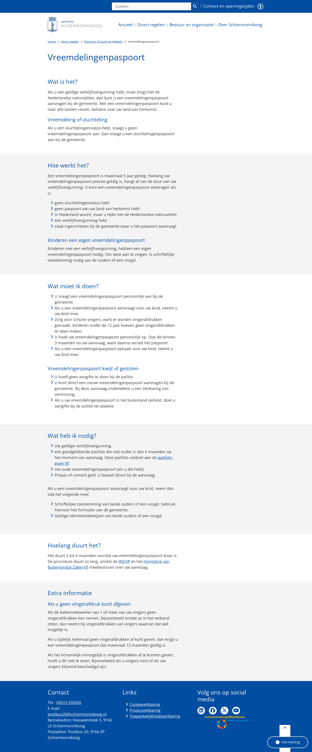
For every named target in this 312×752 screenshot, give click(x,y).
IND (124, 561)
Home (52, 41)
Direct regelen (70, 41)
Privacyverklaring (145, 710)
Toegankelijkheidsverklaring (155, 716)
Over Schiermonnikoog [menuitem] (240, 24)
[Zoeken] (151, 6)
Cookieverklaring (145, 704)
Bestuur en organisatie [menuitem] (191, 24)
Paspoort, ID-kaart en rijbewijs (103, 41)
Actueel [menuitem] (125, 24)
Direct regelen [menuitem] (151, 24)
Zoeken (195, 6)
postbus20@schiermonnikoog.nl (77, 714)
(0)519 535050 (68, 702)
